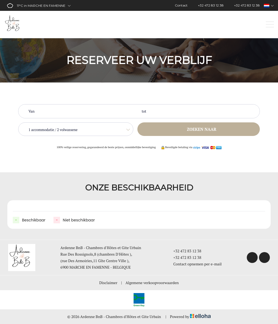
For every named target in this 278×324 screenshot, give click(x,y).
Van (31, 111)
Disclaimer (108, 282)
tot (144, 111)
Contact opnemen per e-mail (194, 263)
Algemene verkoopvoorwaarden (152, 282)
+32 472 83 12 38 (184, 250)
